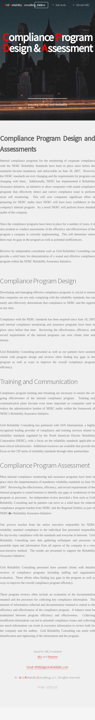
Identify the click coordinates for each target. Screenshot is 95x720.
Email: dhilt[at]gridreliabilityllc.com (47, 667)
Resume (53, 657)
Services (61, 5)
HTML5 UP (52, 687)
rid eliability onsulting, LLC (23, 5)
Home (41, 5)
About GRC (82, 5)
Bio (40, 657)
